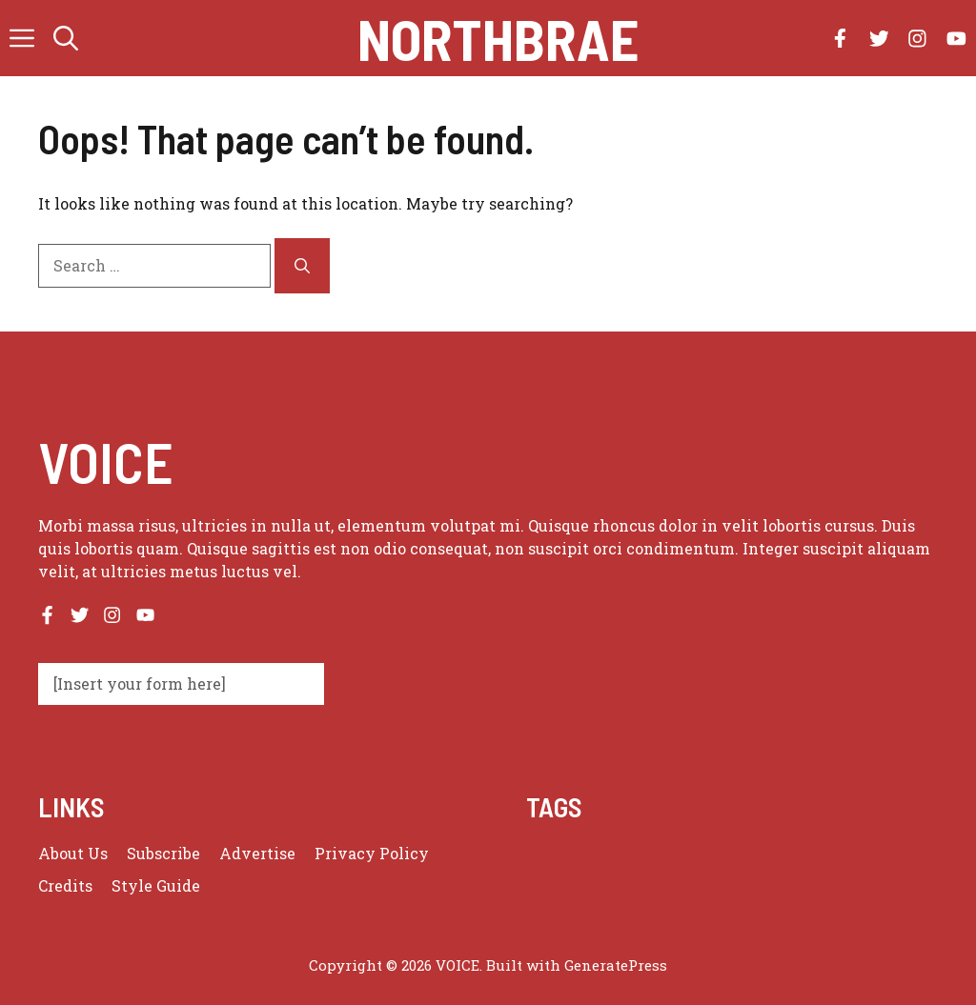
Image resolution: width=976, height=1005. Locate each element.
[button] (66, 38)
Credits (65, 885)
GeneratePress (615, 965)
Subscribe (163, 853)
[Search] (302, 265)
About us (73, 853)
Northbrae (498, 38)
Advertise (257, 853)
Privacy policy (372, 853)
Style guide (156, 885)
